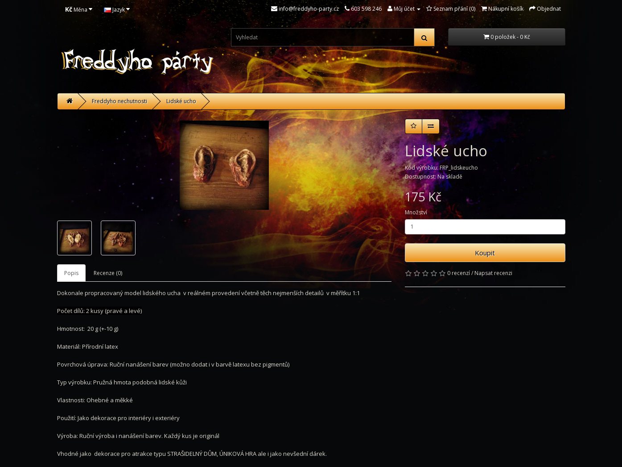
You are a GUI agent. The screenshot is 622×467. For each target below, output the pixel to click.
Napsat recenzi (493, 273)
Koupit (485, 252)
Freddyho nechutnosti (119, 101)
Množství (416, 212)
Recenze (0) (108, 273)
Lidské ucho (181, 101)
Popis (71, 273)
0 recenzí (458, 273)
